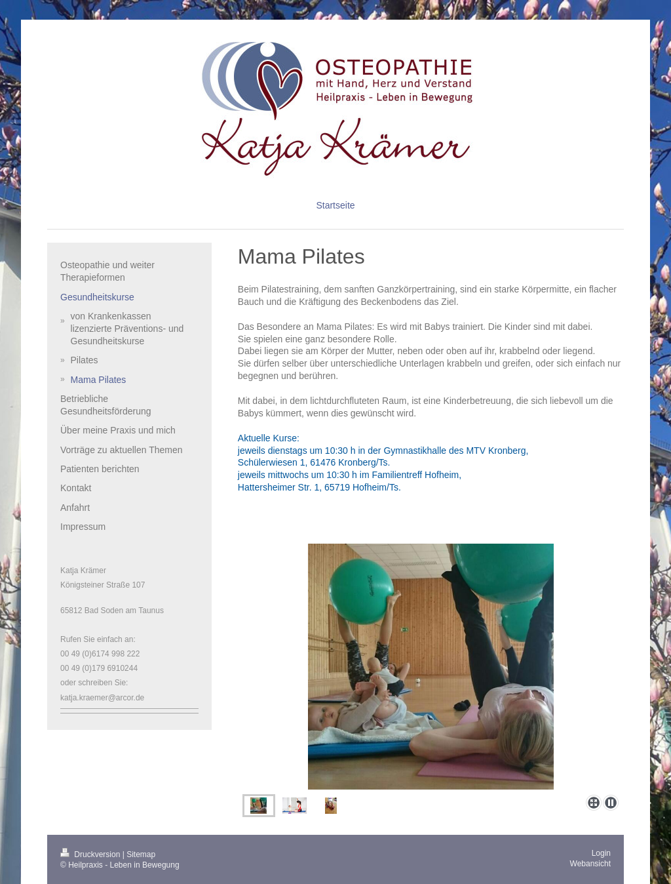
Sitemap (140, 854)
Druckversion (91, 854)
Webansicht (590, 863)
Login (601, 853)
